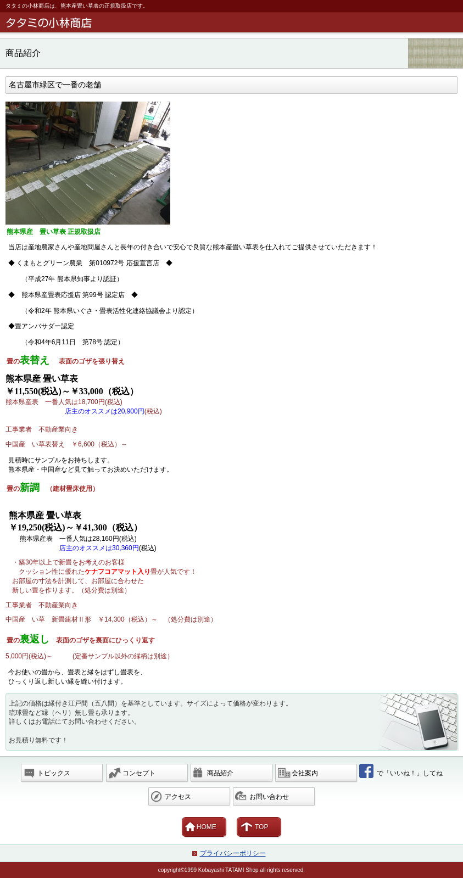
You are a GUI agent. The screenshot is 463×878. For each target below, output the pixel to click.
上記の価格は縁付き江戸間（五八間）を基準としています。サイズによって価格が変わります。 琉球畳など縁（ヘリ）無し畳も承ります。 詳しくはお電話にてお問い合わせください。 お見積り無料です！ (150, 722)
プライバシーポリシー (233, 853)
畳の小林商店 (233, 22)
